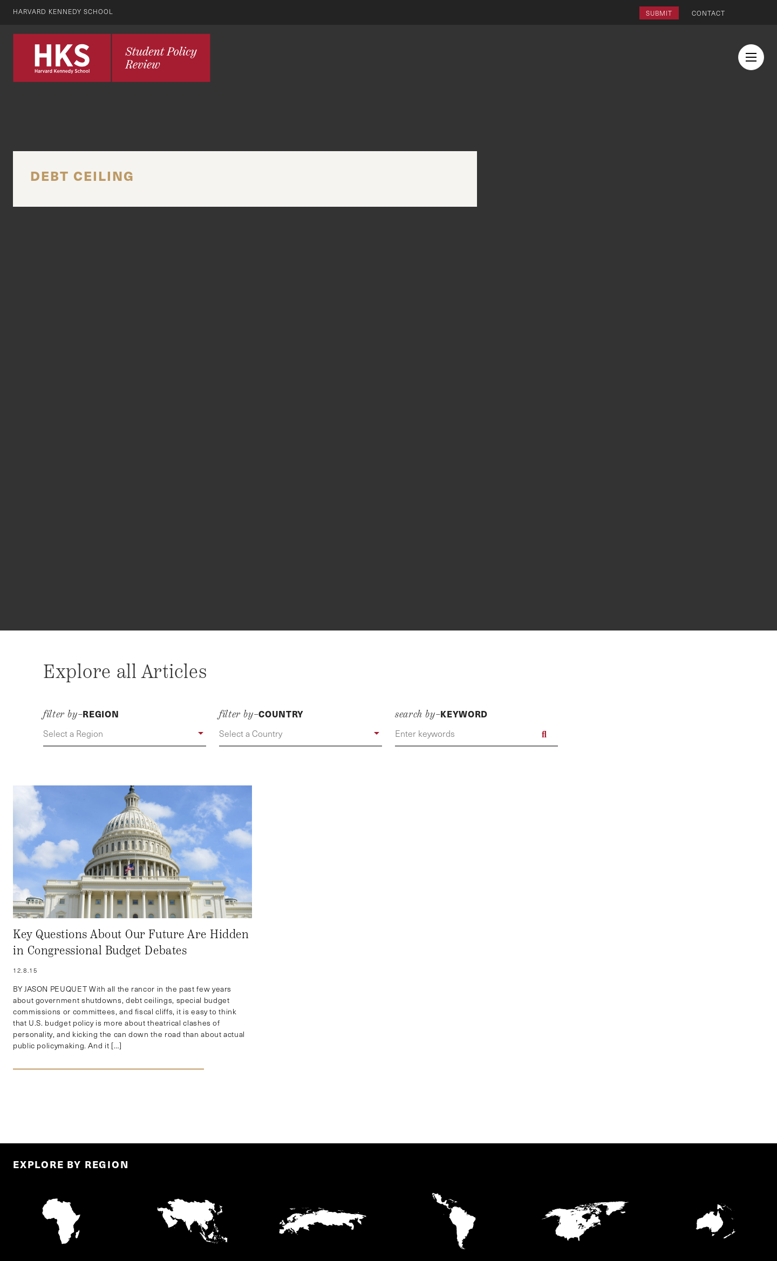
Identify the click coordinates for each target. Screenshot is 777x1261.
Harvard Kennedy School (63, 11)
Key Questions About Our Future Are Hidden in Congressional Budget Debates (131, 942)
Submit (659, 13)
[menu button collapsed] (751, 57)
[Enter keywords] (476, 734)
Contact (708, 13)
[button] (124, 734)
